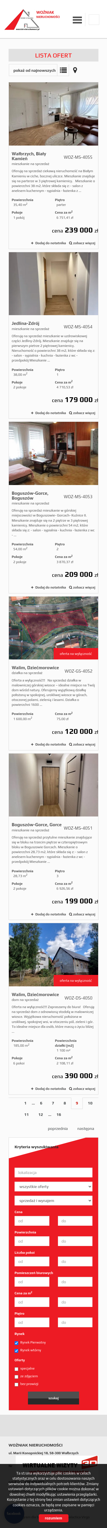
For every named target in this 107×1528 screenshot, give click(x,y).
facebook (94, 19)
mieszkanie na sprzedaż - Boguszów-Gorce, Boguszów (53, 507)
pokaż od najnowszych (34, 70)
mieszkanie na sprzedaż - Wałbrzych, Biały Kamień (53, 165)
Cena (19, 1212)
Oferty (20, 1360)
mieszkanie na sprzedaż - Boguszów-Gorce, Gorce (53, 837)
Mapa (75, 70)
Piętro (19, 1314)
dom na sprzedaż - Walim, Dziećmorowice (53, 1008)
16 (58, 1114)
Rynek (20, 1334)
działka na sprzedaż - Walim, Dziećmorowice (53, 673)
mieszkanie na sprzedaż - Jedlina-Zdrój (53, 335)
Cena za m (23, 1293)
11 (26, 1114)
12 (40, 1114)
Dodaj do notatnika (50, 243)
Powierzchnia (25, 1232)
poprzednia (58, 1128)
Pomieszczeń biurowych (34, 1273)
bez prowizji (26, 1384)
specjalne (25, 1368)
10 (90, 1103)
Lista (63, 70)
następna (85, 1128)
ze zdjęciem (26, 1376)
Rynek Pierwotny (30, 1342)
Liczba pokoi (25, 1253)
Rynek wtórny (28, 1350)
